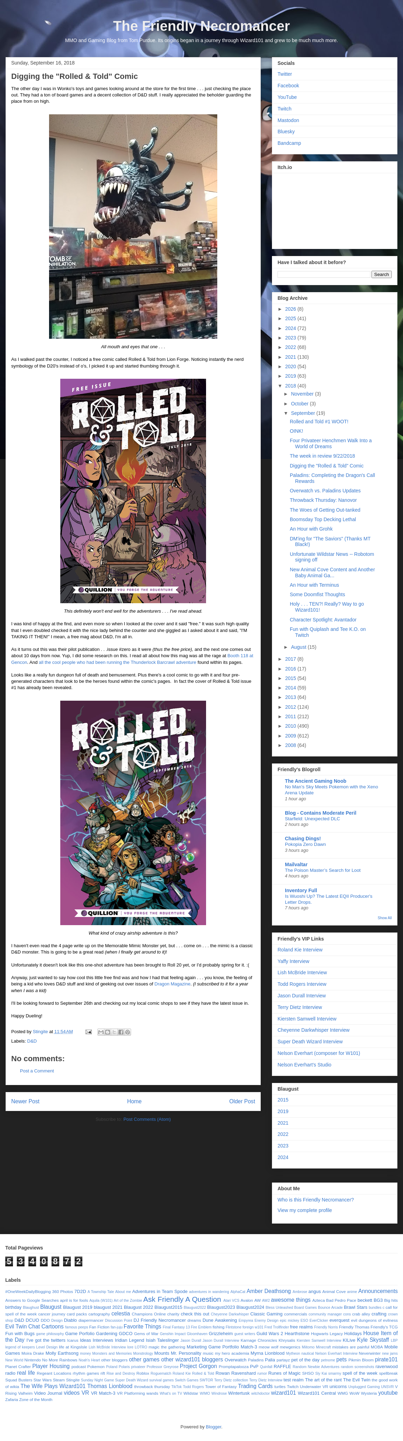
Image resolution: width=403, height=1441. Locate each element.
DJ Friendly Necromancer (160, 1320)
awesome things (290, 1300)
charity (173, 1314)
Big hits (391, 1300)
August (299, 647)
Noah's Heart (89, 1360)
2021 (291, 357)
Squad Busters (18, 1380)
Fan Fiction (99, 1327)
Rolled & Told (203, 1373)
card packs (77, 1314)
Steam (59, 1380)
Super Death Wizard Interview (310, 1041)
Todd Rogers (193, 1387)
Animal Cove (334, 1291)
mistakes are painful (350, 1347)
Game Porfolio (80, 1333)
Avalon (247, 1300)
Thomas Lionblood (109, 1386)
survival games (161, 1380)
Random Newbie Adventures (316, 1367)
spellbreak (388, 1373)
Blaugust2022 (195, 1307)
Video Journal (48, 1393)
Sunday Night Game (97, 1380)
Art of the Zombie (128, 1300)
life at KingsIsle (73, 1347)
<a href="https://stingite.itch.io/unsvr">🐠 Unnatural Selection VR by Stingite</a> (334, 209)
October (300, 403)
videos (72, 1393)
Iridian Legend (129, 1340)
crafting (379, 1314)
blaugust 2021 (108, 1307)
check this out (195, 1314)
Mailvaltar (296, 864)
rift (103, 1373)
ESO (304, 1320)
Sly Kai (321, 1373)
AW (257, 1300)
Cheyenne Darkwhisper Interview (313, 1030)
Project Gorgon (198, 1366)
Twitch (285, 109)
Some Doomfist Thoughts (317, 594)
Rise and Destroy (121, 1373)
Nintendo (33, 1360)
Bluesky (286, 131)
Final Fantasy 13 (176, 1327)
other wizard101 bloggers (192, 1359)
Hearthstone (297, 1333)
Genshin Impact (172, 1334)
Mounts (161, 1353)
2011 (291, 716)
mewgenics (290, 1347)
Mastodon (288, 120)
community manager (325, 1314)
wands (152, 1393)
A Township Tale (101, 1292)
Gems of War (146, 1333)
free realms (301, 1326)
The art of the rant (323, 1379)
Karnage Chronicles (259, 1340)
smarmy (334, 1373)
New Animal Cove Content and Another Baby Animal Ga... (332, 572)
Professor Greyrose (163, 1367)
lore (130, 1347)
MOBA (377, 1347)
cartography (99, 1314)
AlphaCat (237, 1292)
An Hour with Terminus (314, 585)
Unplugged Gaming (364, 1387)
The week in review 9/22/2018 (322, 456)
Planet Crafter (18, 1366)
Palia (270, 1359)
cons (347, 1314)
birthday (13, 1307)
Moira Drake (32, 1353)
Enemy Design (266, 1320)
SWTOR (206, 1380)
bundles (375, 1307)
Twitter (285, 74)
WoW (354, 1393)
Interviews (103, 1340)
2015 (291, 678)
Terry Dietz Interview (300, 1007)
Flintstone (233, 1327)
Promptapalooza (233, 1366)
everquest (339, 1320)
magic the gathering (167, 1347)
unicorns (338, 1386)
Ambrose (300, 1292)
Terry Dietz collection (231, 1380)
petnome (328, 1360)
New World (14, 1360)
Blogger (213, 1426)
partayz (283, 1360)
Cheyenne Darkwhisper (230, 1314)
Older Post (242, 1101)
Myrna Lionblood (268, 1353)
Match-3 (249, 1346)
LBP (394, 1340)
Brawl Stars (355, 1307)
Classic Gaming (266, 1314)
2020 (291, 366)
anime (352, 1292)
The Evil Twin (356, 1379)
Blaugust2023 (221, 1307)
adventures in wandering (209, 1292)
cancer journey (52, 1314)
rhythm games (86, 1373)
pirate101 (386, 1359)
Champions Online (149, 1314)
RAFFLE (282, 1366)
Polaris (124, 1367)
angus (314, 1291)
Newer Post (25, 1101)
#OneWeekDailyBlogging (28, 1291)
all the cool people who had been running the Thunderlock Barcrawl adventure (117, 662)
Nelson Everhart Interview (336, 1353)
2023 (291, 338)
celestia (120, 1314)
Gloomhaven (197, 1334)
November (303, 394)
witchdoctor (260, 1393)
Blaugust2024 (251, 1307)
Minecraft (323, 1347)
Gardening (106, 1333)
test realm (293, 1379)
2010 (291, 726)
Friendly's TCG (384, 1327)
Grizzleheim (221, 1333)
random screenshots (357, 1367)
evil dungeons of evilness (374, 1320)
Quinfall (266, 1367)
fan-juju (117, 1327)
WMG (342, 1393)
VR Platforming (131, 1393)
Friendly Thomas (354, 1327)
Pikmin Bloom (361, 1360)
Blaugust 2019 (77, 1307)
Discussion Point (118, 1320)
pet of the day (305, 1359)
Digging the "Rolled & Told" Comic (326, 466)
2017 (291, 659)
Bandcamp (289, 143)
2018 (291, 386)
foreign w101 (253, 1327)
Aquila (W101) (100, 1300)
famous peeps (76, 1327)
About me (123, 1292)
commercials (295, 1314)
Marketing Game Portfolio (213, 1346)
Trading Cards (255, 1386)
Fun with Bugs (20, 1333)
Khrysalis (287, 1340)
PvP (254, 1366)
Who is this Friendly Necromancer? (316, 1200)
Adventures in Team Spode (159, 1291)
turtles (280, 1386)
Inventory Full (301, 890)
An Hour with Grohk (311, 529)
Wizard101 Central (317, 1393)
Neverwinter (370, 1353)
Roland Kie (182, 1373)
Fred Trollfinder (277, 1327)
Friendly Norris (326, 1327)
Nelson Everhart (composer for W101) (319, 1053)
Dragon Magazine (173, 984)
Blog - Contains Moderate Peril (320, 813)
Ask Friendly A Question (182, 1299)
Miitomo (308, 1347)
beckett (364, 1300)
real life (26, 1373)
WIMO (205, 1393)
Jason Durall (190, 1340)
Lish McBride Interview (302, 972)
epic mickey (289, 1320)
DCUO (32, 1320)
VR (85, 1393)
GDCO (125, 1333)
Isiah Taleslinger (162, 1340)
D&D (32, 1041)
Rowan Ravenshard (236, 1373)
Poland (111, 1367)
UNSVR (387, 1387)
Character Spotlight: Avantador (323, 619)
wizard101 (283, 1393)
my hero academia (232, 1353)
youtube (388, 1393)
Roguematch (161, 1373)
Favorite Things (142, 1326)
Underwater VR (314, 1386)
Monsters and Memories (112, 1353)
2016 (291, 669)
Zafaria (11, 1399)
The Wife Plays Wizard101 (53, 1386)
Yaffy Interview (293, 961)
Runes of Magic (284, 1373)
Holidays (353, 1333)
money (85, 1353)
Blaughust (31, 1307)
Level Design (46, 1347)
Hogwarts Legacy (327, 1333)
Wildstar (190, 1393)
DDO (45, 1320)
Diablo (70, 1320)
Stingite (73, 1380)
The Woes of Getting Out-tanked (325, 510)
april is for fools (74, 1300)
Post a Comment (37, 1070)
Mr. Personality (186, 1353)
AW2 (266, 1300)
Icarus (72, 1340)
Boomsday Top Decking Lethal (323, 519)
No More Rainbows (59, 1360)
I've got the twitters (45, 1340)
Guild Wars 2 (270, 1333)
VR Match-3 (103, 1393)
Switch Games (186, 1380)
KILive (349, 1340)
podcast (78, 1366)
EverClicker (318, 1320)
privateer (138, 1367)
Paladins (256, 1360)
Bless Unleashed (279, 1307)
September (303, 413)
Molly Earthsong (62, 1353)
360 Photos (62, 1291)
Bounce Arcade (330, 1307)
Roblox (142, 1373)
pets (341, 1359)
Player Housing (51, 1366)
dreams (194, 1320)
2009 (291, 736)
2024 (291, 328)
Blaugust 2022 (138, 1307)
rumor (262, 1373)
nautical (307, 1353)
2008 (291, 745)
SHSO (308, 1373)
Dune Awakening (220, 1320)
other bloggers (114, 1360)
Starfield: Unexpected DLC (312, 818)
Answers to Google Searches (32, 1300)
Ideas (85, 1340)
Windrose (219, 1393)
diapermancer (90, 1320)
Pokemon (95, 1366)
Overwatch (235, 1359)
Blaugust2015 (169, 1307)
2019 (291, 376)
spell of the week (359, 1373)
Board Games (305, 1307)
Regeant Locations (54, 1373)
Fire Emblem (201, 1327)
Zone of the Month (36, 1399)
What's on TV (171, 1393)
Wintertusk (239, 1393)
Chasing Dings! (303, 838)
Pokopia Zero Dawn (305, 844)
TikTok (176, 1387)
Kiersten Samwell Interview (307, 1019)
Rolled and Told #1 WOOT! (319, 421)
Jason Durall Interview (302, 995)
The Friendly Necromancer (201, 26)
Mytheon (293, 1353)
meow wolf (268, 1347)
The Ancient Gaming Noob (315, 781)
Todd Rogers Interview (302, 984)
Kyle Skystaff (373, 1340)
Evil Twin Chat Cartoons (34, 1326)
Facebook (288, 85)
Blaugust (51, 1307)
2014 (291, 688)
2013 (291, 697)
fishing (219, 1327)
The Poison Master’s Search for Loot (323, 870)
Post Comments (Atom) (147, 1119)
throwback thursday (152, 1386)
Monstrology (143, 1353)
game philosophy (50, 1334)
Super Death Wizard (131, 1380)
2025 (291, 318)
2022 (291, 347)
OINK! (296, 431)
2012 (291, 707)
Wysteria (369, 1393)
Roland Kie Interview (300, 949)
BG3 (378, 1300)
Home (134, 1101)
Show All (385, 918)
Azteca (318, 1300)
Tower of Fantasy (221, 1386)
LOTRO (141, 1347)
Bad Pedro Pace (341, 1300)
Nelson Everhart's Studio (305, 1065)
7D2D (80, 1291)
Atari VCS (231, 1300)
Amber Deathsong (269, 1291)
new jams (390, 1353)
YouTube (287, 97)
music (208, 1353)
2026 (291, 309)
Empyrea (246, 1320)
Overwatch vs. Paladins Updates (325, 490)
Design (56, 1320)
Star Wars (43, 1380)
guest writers (244, 1334)
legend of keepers (20, 1347)
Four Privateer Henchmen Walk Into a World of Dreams (331, 443)
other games (144, 1359)
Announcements (378, 1291)
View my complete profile (305, 1210)
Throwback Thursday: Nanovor (323, 500)
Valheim (25, 1393)
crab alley (361, 1314)
